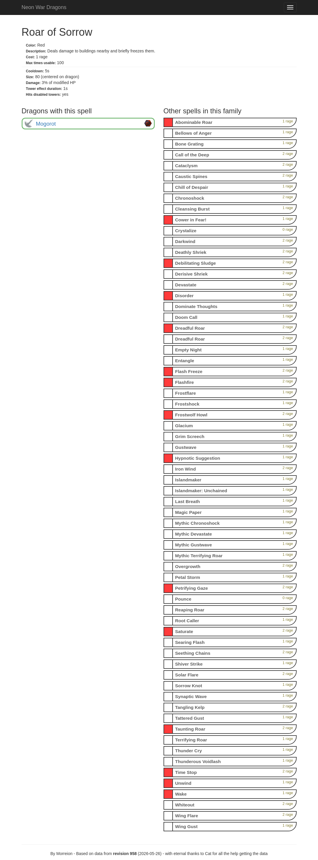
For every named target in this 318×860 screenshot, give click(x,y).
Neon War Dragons (44, 7)
